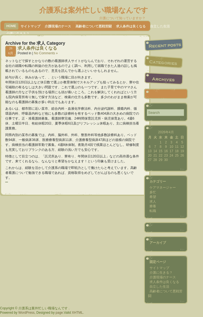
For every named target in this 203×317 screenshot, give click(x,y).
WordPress (26, 313)
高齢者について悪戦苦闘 (93, 26)
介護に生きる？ (161, 272)
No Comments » (46, 53)
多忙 (153, 192)
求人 (153, 201)
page (59, 313)
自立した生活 (160, 26)
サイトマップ (30, 26)
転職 (153, 211)
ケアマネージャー (163, 187)
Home (11, 26)
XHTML (77, 313)
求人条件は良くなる (131, 26)
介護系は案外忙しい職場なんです (93, 10)
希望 (153, 197)
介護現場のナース (58, 26)
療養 (153, 206)
